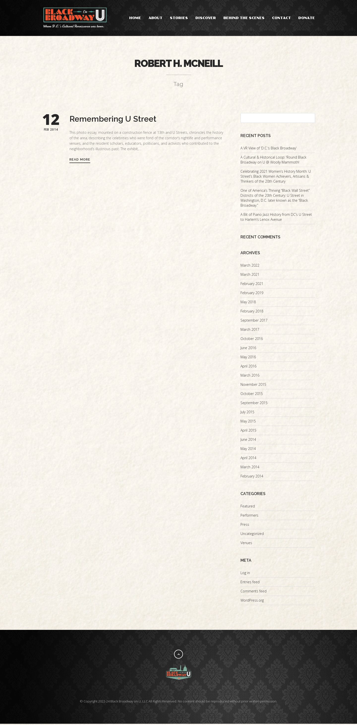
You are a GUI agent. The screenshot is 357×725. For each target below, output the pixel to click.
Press (244, 525)
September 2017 (254, 321)
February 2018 (251, 312)
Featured (247, 507)
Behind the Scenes (244, 18)
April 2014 (248, 459)
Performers (249, 516)
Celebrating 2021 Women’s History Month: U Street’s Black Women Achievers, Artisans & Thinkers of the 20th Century (275, 177)
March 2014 (249, 468)
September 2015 (254, 404)
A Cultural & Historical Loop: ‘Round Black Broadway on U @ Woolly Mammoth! (273, 161)
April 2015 (248, 431)
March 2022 (249, 266)
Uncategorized (252, 534)
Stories (179, 18)
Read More (79, 161)
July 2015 (247, 413)
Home (135, 18)
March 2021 (249, 275)
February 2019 (251, 294)
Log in (245, 574)
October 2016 (251, 339)
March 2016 (249, 376)
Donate (306, 18)
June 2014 (248, 440)
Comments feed (253, 592)
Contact (281, 18)
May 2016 (248, 358)
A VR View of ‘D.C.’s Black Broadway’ (268, 149)
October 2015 (251, 394)
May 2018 (248, 303)
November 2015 (253, 385)
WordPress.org (252, 601)
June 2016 (248, 349)
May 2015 (248, 422)
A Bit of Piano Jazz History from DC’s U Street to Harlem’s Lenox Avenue (276, 218)
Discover (205, 18)
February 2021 (251, 284)
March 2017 (249, 330)
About (155, 18)
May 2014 (248, 449)
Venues (246, 544)
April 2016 (248, 367)
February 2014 (251, 477)
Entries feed (250, 583)
